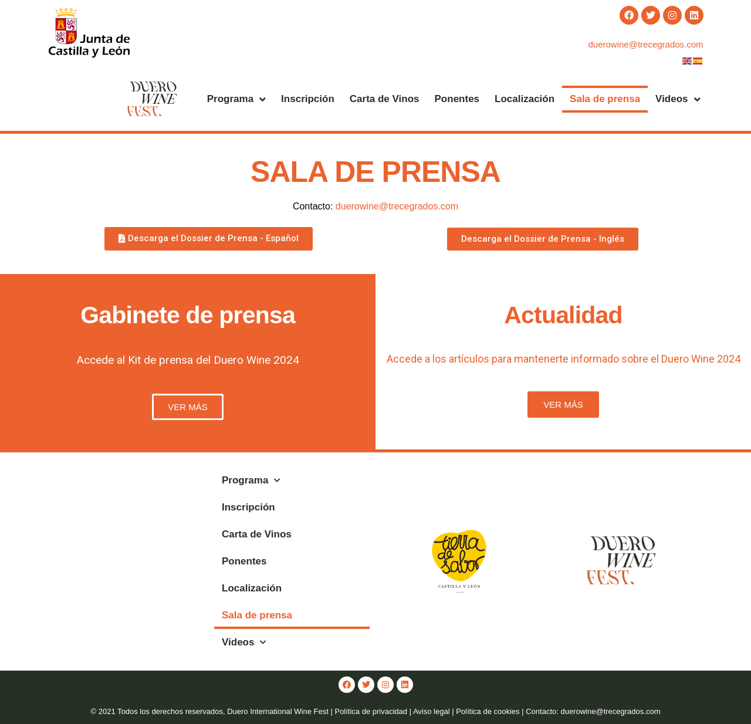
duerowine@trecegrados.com (645, 44)
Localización (524, 98)
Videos (677, 99)
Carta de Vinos (385, 98)
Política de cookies (487, 711)
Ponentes (457, 98)
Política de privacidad (370, 711)
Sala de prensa (605, 98)
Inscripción (307, 98)
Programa (236, 99)
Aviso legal (431, 711)
